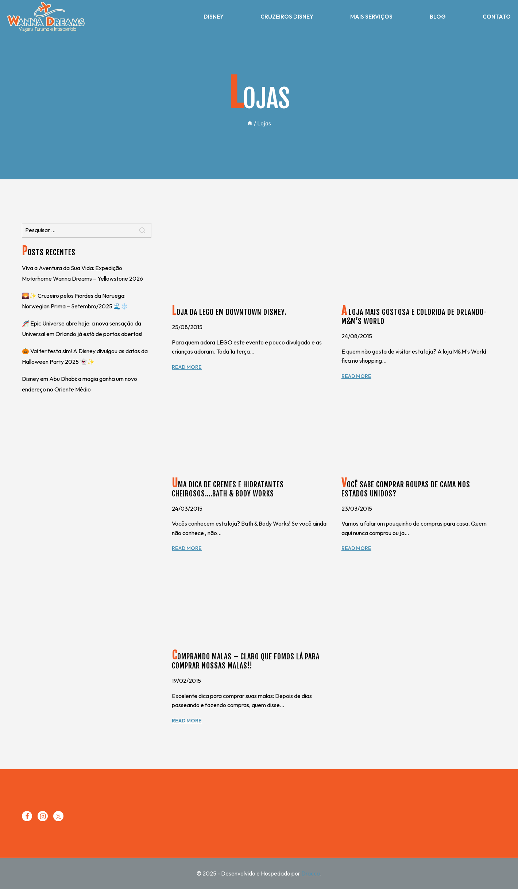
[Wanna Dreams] (46, 17)
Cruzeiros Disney (286, 16)
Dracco (310, 873)
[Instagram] (43, 816)
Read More (187, 367)
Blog (438, 16)
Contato (497, 16)
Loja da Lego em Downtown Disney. (229, 312)
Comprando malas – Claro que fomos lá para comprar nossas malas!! (246, 661)
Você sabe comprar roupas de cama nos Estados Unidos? (405, 489)
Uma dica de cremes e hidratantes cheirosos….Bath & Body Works (228, 489)
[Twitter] (58, 816)
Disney (214, 16)
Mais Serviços (371, 16)
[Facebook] (27, 816)
